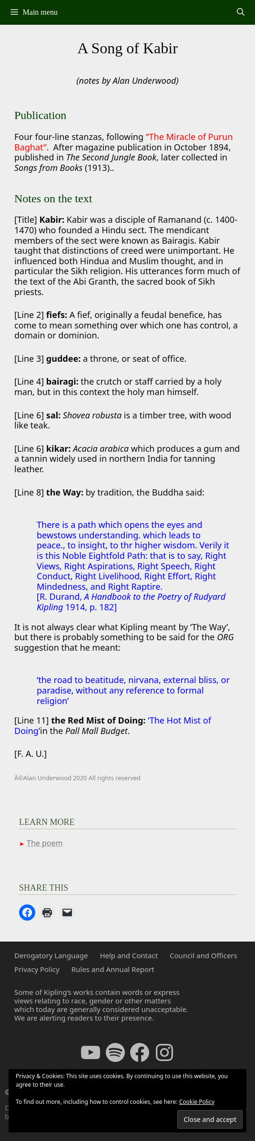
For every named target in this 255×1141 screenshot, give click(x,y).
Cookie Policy (196, 1102)
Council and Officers (203, 955)
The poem (44, 843)
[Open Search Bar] (240, 12)
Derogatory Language (51, 955)
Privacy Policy (37, 969)
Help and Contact (129, 955)
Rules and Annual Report (112, 969)
